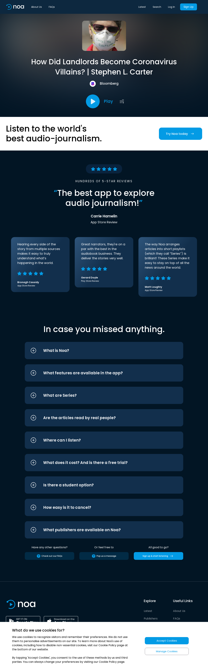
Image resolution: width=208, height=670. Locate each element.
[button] (97, 350)
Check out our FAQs (49, 556)
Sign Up (189, 7)
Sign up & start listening (158, 556)
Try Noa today (180, 133)
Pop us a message (104, 556)
